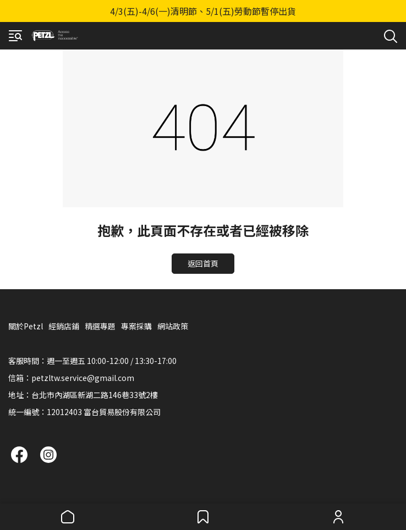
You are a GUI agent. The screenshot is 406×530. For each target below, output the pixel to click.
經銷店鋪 (63, 326)
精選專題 (100, 326)
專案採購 (136, 326)
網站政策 (172, 326)
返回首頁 (203, 263)
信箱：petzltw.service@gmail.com (71, 377)
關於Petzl (25, 326)
